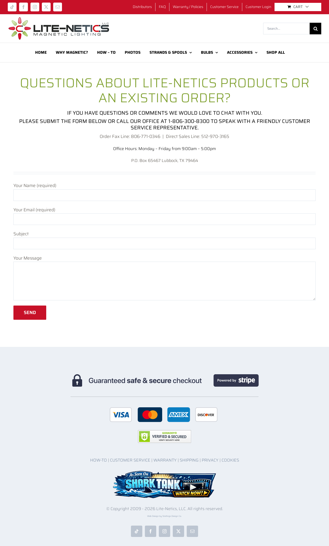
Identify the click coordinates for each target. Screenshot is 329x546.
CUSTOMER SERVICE (130, 460)
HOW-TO (98, 460)
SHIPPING (189, 460)
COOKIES (230, 460)
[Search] (315, 28)
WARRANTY (165, 460)
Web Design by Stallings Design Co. (164, 516)
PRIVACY (210, 460)
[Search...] (286, 28)
